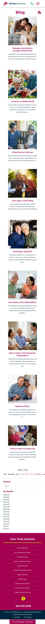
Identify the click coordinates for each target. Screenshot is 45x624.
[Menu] (38, 3)
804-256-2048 (23, 606)
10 (36, 474)
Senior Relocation (22, 548)
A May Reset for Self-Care (22, 152)
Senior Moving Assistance (22, 552)
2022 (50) (6, 504)
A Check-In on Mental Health (22, 101)
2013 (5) (6, 526)
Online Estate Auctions (22, 583)
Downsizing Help (22, 566)
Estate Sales (22, 579)
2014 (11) (6, 524)
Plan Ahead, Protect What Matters (22, 302)
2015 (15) (6, 521)
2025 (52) (6, 497)
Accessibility (17, 617)
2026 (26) (6, 495)
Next (39, 474)
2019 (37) (6, 511)
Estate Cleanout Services (22, 592)
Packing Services (22, 557)
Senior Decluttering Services (22, 570)
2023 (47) (6, 502)
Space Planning (22, 574)
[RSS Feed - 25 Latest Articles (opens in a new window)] (39, 12)
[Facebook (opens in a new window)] (23, 598)
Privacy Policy (27, 617)
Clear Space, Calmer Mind (22, 201)
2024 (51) (6, 499)
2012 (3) (6, 528)
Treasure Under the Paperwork (22, 449)
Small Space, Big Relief (22, 251)
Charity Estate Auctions (22, 588)
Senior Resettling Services (22, 561)
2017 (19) (6, 516)
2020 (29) (6, 509)
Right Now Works (22, 406)
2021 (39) (6, 507)
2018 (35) (6, 514)
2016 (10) (6, 519)
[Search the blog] (22, 486)
